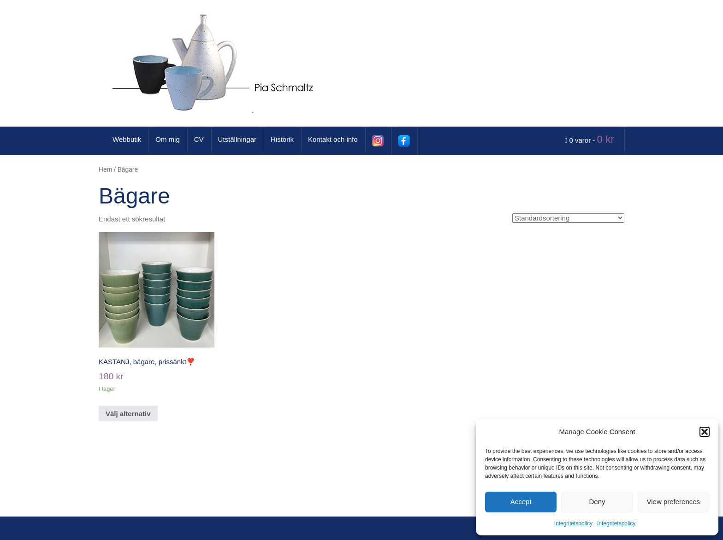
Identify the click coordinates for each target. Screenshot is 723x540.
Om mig (167, 139)
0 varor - (591, 139)
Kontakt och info (333, 139)
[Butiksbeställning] (568, 218)
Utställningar (237, 139)
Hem (105, 169)
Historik (282, 139)
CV (199, 139)
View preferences (673, 501)
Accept (521, 501)
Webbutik (127, 139)
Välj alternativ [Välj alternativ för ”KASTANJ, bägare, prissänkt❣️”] (128, 414)
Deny (597, 501)
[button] (704, 431)
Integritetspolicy (573, 523)
